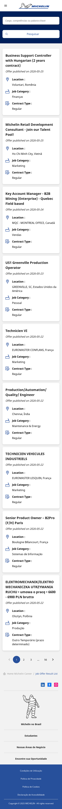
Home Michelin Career (17, 673)
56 (45, 659)
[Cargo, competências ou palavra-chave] (31, 21)
